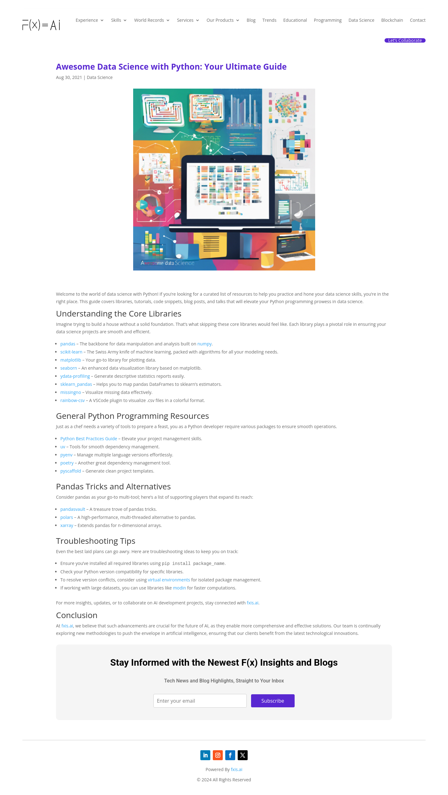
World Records (149, 20)
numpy (205, 344)
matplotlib (70, 360)
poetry (67, 463)
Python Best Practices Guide (88, 438)
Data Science (361, 20)
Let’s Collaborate (405, 40)
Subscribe (272, 700)
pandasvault (72, 509)
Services (185, 20)
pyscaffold (70, 471)
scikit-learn (71, 352)
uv (62, 447)
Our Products (220, 20)
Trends (269, 20)
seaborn (68, 368)
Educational (295, 20)
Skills (116, 20)
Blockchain (392, 20)
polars (66, 517)
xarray (66, 525)
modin (179, 588)
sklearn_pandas (76, 384)
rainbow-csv (72, 400)
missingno (70, 392)
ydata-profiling (75, 376)
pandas (67, 344)
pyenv (66, 455)
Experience (87, 20)
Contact (418, 20)
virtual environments (169, 580)
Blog (251, 20)
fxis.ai (252, 603)
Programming (328, 20)
